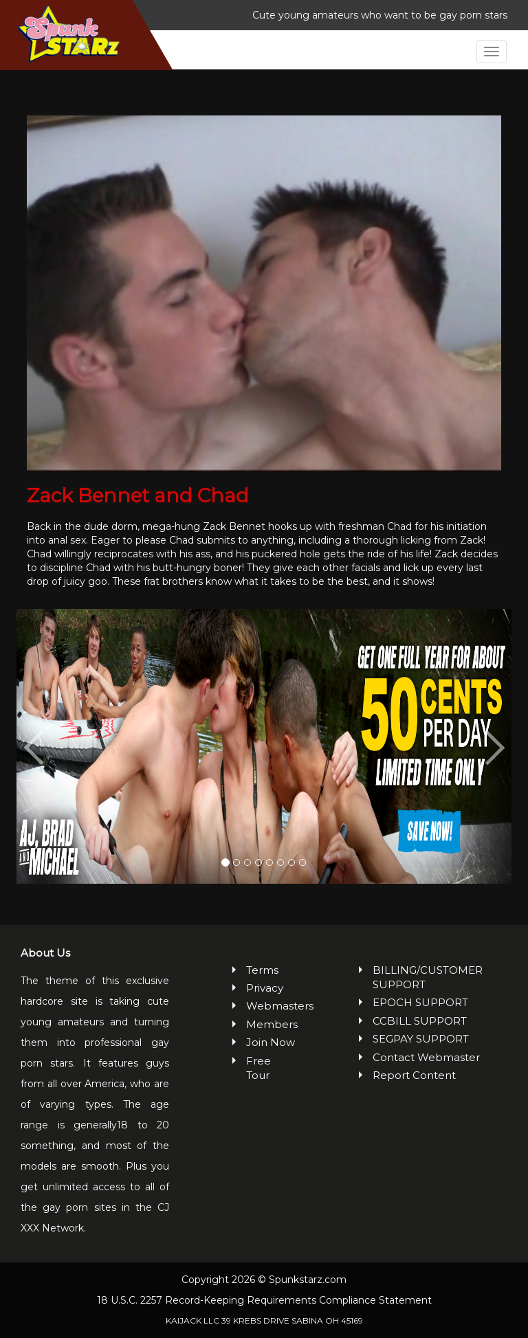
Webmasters (271, 1005)
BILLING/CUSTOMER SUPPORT (428, 977)
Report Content (414, 1075)
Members (271, 1024)
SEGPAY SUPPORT (421, 1038)
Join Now (270, 1042)
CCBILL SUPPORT (420, 1020)
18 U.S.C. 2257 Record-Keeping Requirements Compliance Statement (264, 1300)
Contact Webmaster (426, 1057)
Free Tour (258, 1068)
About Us (45, 952)
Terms (262, 970)
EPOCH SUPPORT (420, 1002)
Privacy (264, 987)
